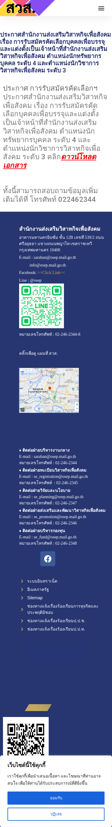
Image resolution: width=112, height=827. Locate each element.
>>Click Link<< (51, 272)
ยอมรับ (56, 798)
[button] (101, 8)
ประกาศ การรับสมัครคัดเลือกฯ (50, 88)
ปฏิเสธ (56, 814)
